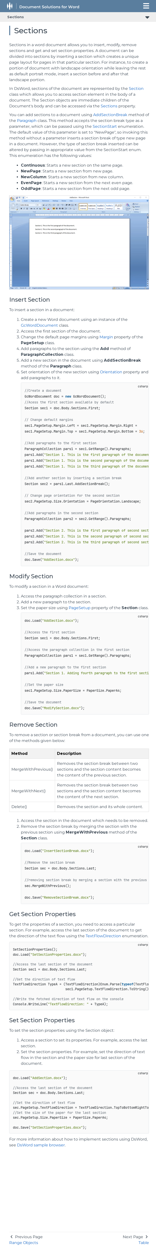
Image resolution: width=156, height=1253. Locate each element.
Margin (106, 337)
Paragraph (27, 120)
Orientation (111, 372)
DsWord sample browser (41, 1145)
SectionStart (105, 126)
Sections (15, 17)
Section (136, 88)
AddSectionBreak (110, 114)
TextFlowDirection (103, 936)
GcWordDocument (39, 325)
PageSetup (79, 607)
